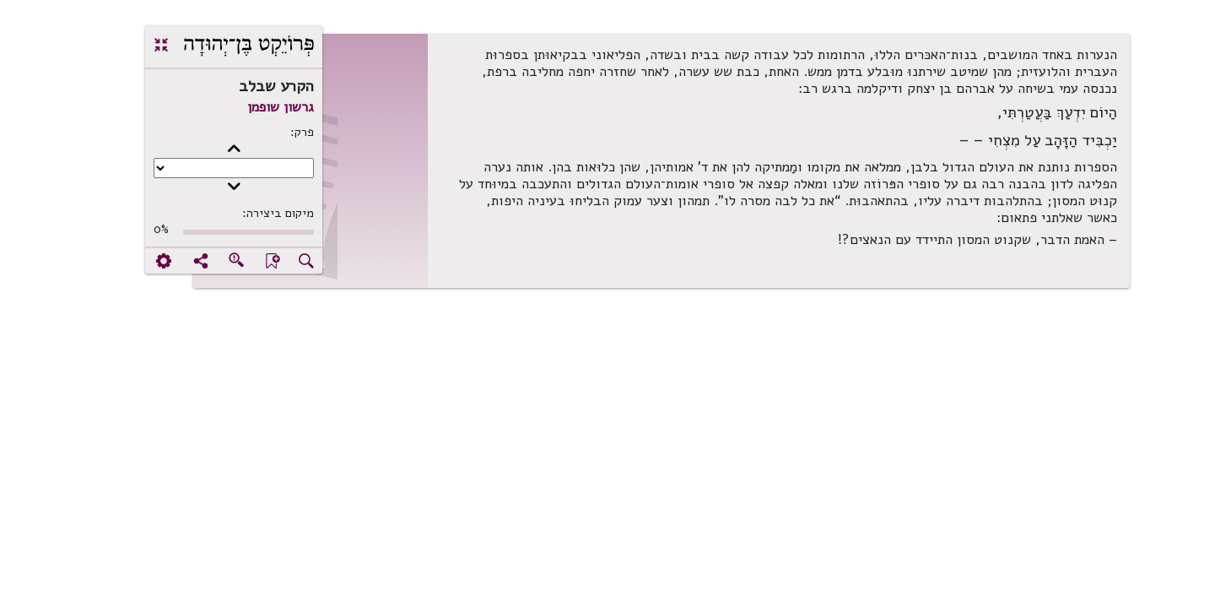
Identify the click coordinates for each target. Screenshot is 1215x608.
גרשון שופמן (226, 107)
